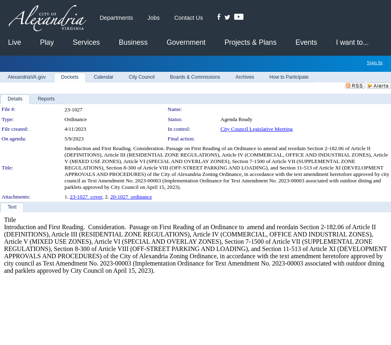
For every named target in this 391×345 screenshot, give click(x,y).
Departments (116, 18)
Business (133, 42)
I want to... (352, 42)
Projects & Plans (251, 42)
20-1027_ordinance (131, 197)
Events (306, 42)
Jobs (154, 18)
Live (14, 42)
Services (86, 42)
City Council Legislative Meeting (256, 129)
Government (186, 42)
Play (47, 42)
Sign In (375, 62)
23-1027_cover (86, 197)
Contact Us (188, 18)
